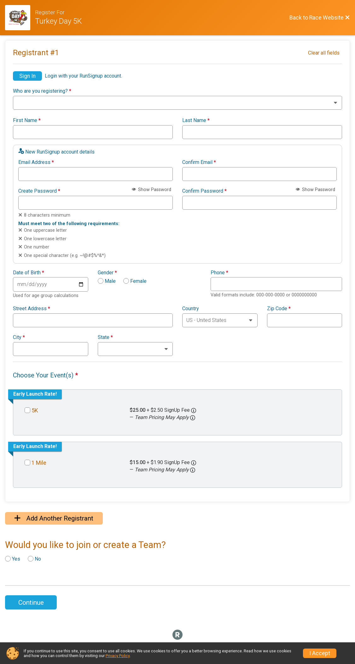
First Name (27, 120)
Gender (107, 273)
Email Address (36, 162)
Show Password (151, 189)
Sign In (27, 76)
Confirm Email (199, 162)
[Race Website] (20, 17)
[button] (192, 417)
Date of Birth (28, 273)
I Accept (319, 653)
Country (190, 309)
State (105, 337)
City (19, 337)
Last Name (196, 120)
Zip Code (279, 309)
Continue (31, 602)
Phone (219, 273)
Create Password (39, 191)
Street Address (31, 309)
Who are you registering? (42, 91)
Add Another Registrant (54, 518)
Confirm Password (204, 191)
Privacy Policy (118, 655)
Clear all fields (324, 53)
